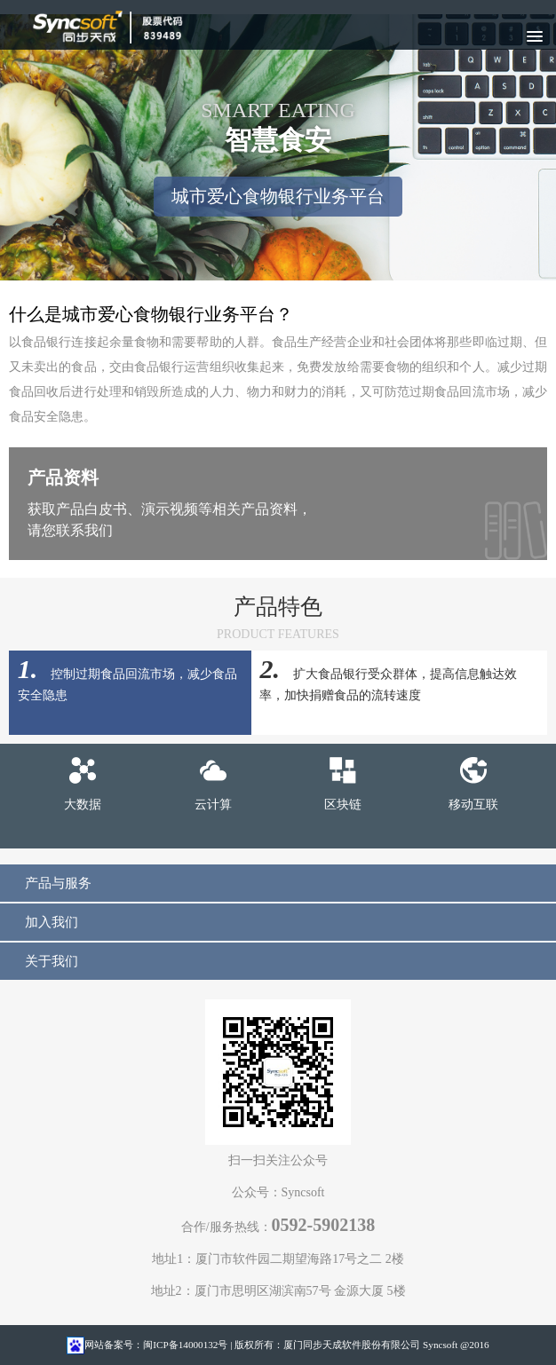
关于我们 (51, 960)
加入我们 (51, 921)
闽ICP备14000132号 (185, 1344)
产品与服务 (58, 882)
